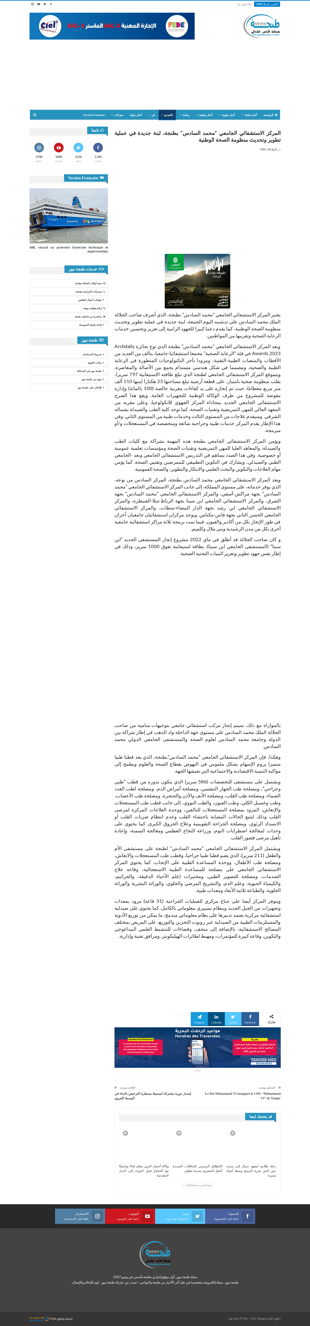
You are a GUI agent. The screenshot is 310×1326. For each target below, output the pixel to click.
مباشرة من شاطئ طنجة (90, 316)
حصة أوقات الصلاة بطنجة (90, 283)
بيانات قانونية (95, 362)
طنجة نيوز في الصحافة (89, 371)
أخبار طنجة (250, 115)
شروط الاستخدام (92, 354)
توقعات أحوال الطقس (90, 299)
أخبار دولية (136, 115)
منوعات (118, 115)
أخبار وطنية (205, 115)
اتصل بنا (244, 4)
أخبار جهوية (228, 115)
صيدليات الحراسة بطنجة (91, 291)
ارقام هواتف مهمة (94, 308)
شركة (43, 1318)
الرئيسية (270, 115)
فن (153, 115)
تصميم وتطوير (65, 1318)
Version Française (94, 115)
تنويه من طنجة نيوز (91, 379)
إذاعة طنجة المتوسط (90, 324)
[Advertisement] (155, 72)
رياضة (186, 115)
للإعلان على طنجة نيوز (89, 387)
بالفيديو (168, 115)
